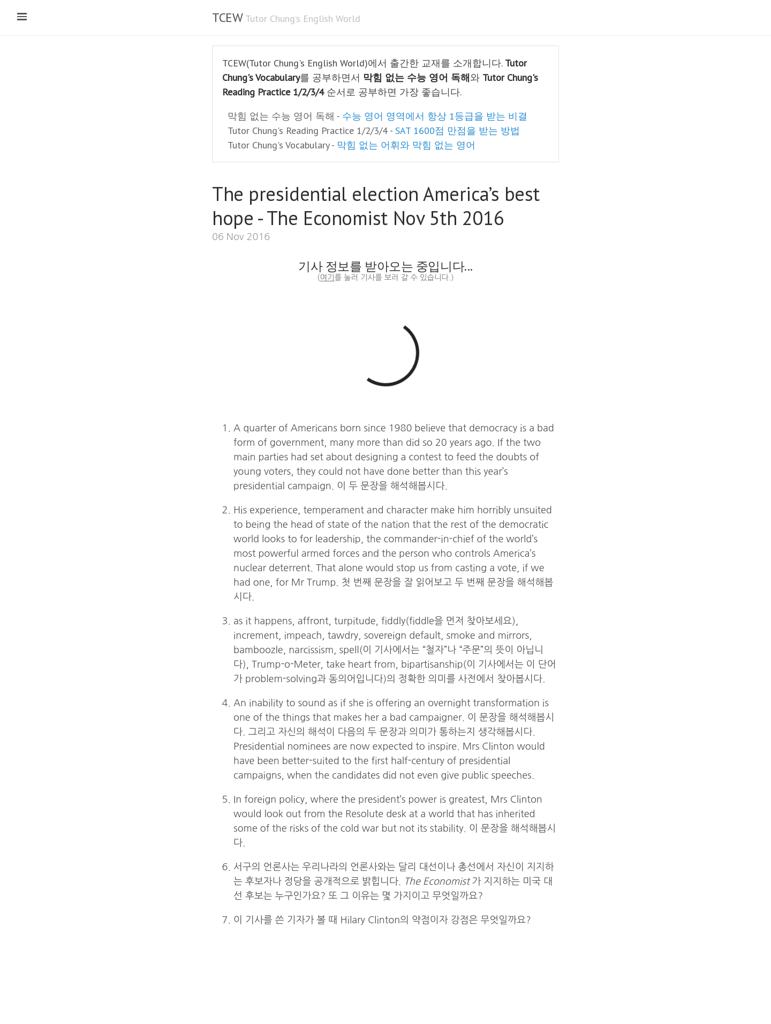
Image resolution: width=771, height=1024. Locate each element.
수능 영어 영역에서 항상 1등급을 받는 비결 (434, 116)
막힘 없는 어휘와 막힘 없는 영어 (406, 145)
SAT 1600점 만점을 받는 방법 (457, 130)
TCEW (227, 17)
